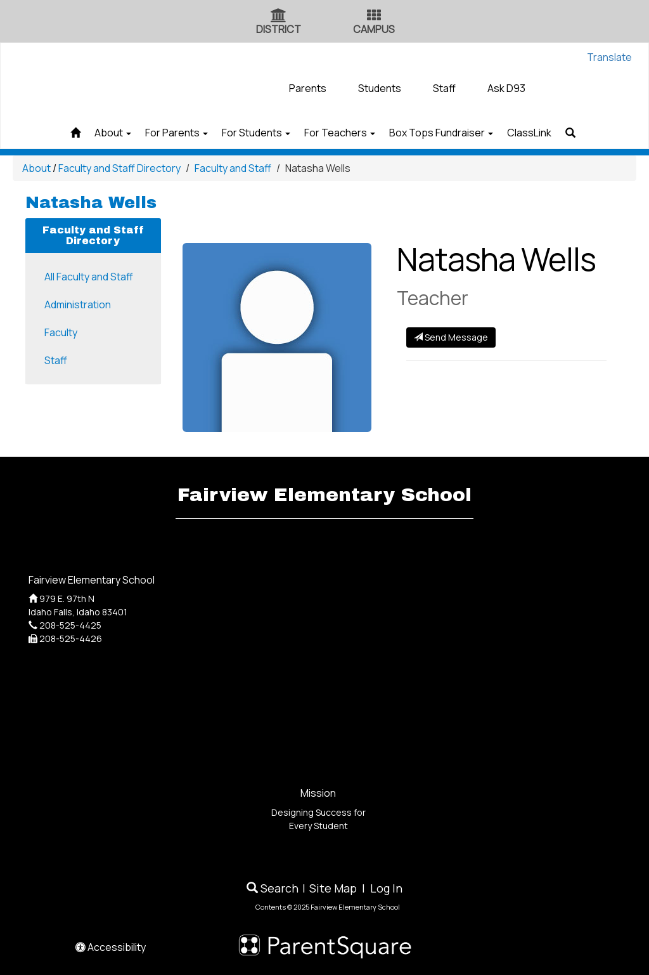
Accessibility (110, 947)
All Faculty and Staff (88, 277)
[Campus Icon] (374, 16)
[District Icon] (278, 16)
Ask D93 (506, 88)
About (87, 133)
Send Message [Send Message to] (451, 337)
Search (273, 888)
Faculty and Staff (233, 168)
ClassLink (554, 133)
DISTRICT (278, 29)
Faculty (60, 332)
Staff (444, 88)
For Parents (161, 133)
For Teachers (344, 133)
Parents (307, 88)
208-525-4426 (70, 638)
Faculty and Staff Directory (119, 168)
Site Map (333, 888)
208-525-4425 (70, 625)
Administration (77, 304)
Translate (609, 57)
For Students (251, 133)
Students (379, 88)
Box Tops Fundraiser (456, 133)
